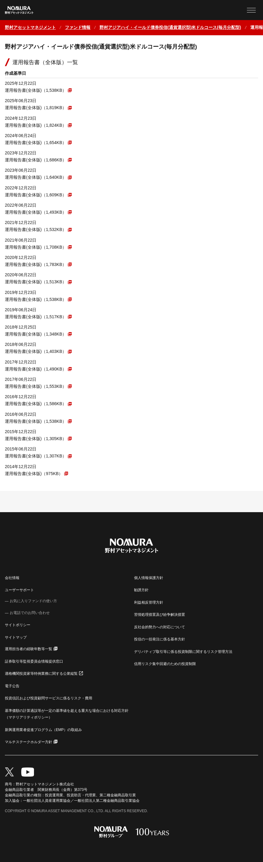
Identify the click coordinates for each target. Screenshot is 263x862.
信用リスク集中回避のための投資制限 (165, 664)
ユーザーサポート (19, 590)
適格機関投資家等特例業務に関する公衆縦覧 (41, 673)
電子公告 (12, 686)
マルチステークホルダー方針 (28, 742)
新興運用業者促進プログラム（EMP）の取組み (43, 730)
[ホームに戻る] (30, 27)
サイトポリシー (17, 625)
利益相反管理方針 (148, 602)
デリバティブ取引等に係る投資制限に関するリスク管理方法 (183, 652)
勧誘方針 (141, 590)
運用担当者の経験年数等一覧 (28, 649)
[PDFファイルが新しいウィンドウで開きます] (38, 90)
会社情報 (12, 578)
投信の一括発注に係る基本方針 (159, 639)
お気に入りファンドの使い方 (33, 601)
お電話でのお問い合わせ (30, 613)
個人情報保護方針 (148, 578)
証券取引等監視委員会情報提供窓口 (34, 661)
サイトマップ (16, 637)
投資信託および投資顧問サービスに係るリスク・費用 (48, 698)
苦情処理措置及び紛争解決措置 (159, 614)
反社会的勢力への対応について (159, 627)
